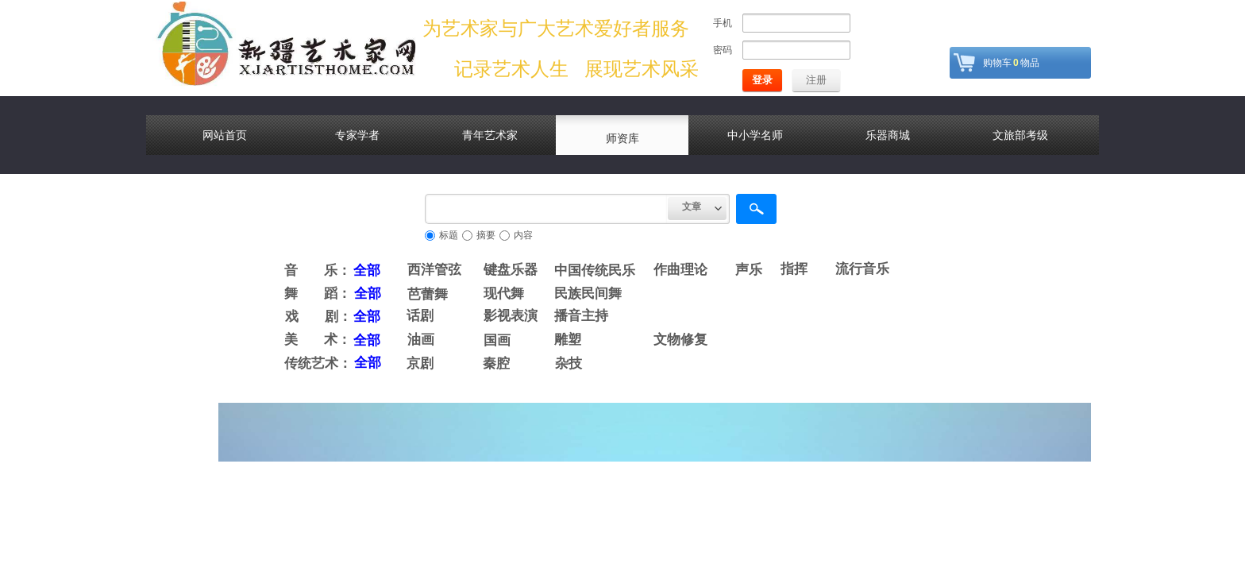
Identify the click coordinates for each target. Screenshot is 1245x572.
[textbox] (546, 209)
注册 (816, 80)
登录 (762, 80)
